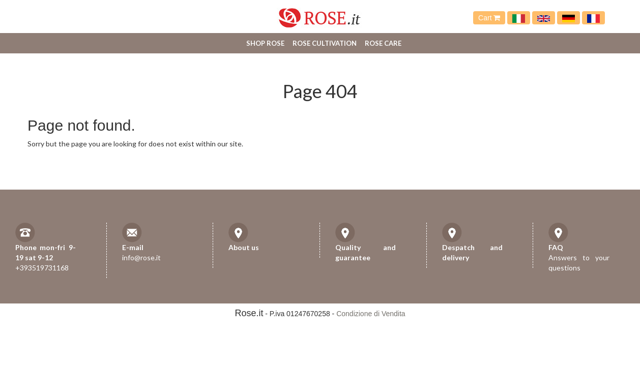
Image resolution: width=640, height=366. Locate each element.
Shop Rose (265, 43)
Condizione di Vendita (370, 314)
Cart (489, 18)
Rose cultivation (325, 43)
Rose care (383, 43)
